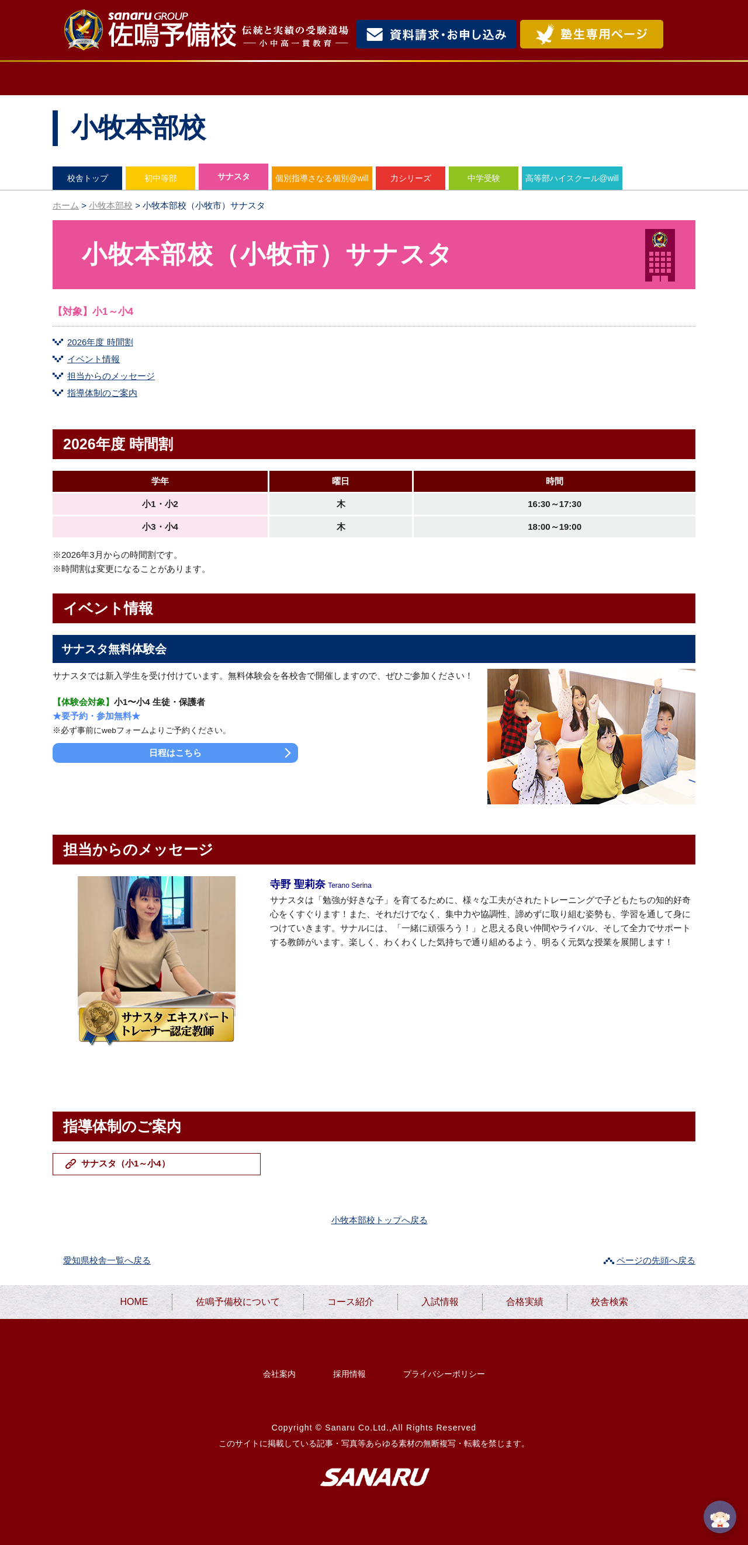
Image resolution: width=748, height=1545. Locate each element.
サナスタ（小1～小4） (125, 1163)
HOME (97, 78)
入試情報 (455, 78)
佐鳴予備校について (222, 78)
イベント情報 (93, 359)
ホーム (66, 205)
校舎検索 (646, 78)
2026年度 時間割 (100, 342)
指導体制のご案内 (102, 393)
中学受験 (484, 178)
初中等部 (160, 178)
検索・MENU (681, 34)
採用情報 (349, 1374)
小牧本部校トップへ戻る (379, 1220)
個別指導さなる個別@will (322, 178)
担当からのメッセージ (111, 376)
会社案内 (279, 1374)
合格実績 (550, 78)
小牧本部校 (111, 205)
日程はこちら (175, 753)
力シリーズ (410, 178)
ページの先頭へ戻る (656, 1260)
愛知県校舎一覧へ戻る (107, 1260)
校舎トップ (87, 178)
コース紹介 (354, 78)
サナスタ (233, 176)
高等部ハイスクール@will (572, 178)
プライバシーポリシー (444, 1374)
